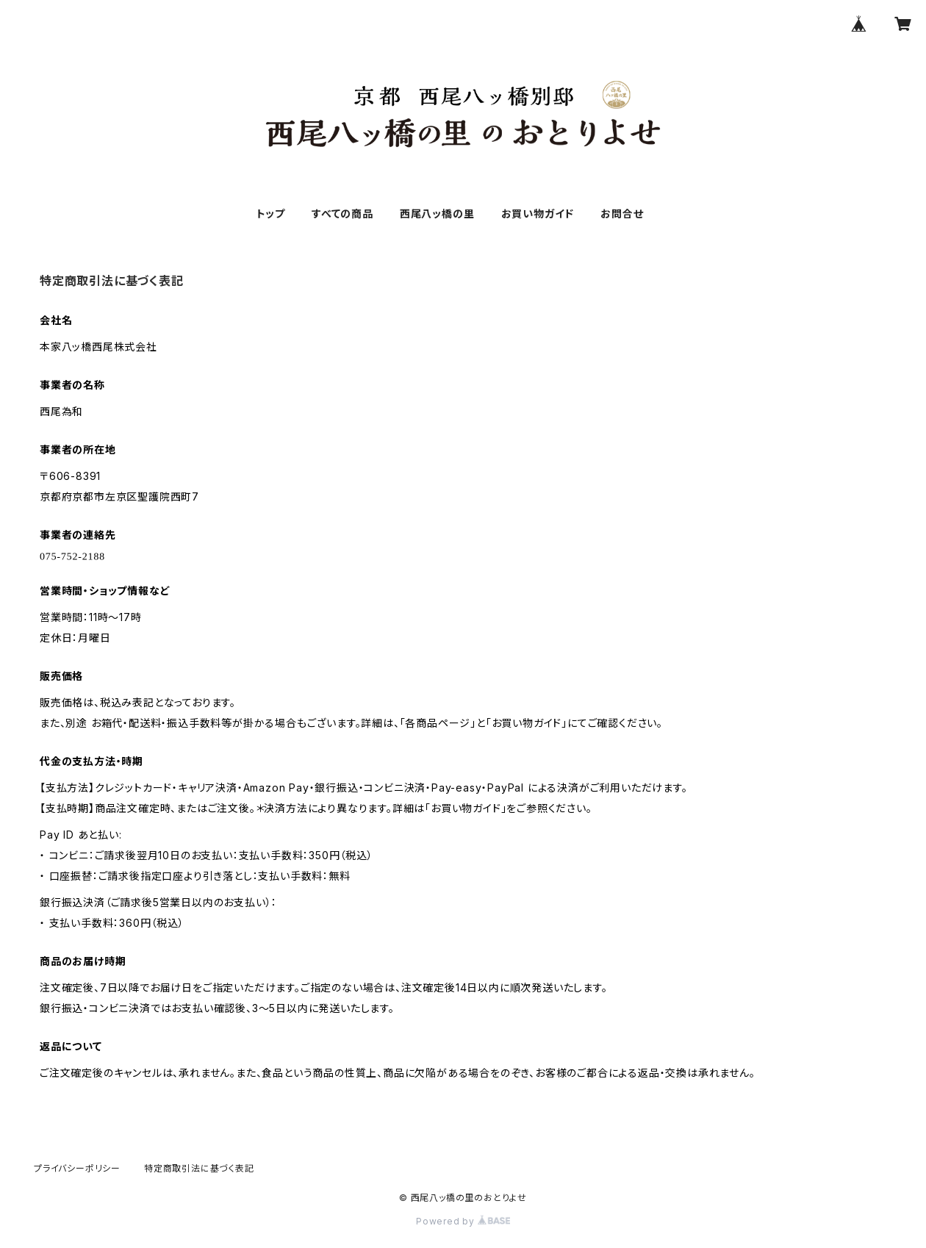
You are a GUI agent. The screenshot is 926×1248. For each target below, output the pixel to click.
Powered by (463, 1221)
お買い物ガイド (538, 213)
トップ (270, 213)
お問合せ (621, 213)
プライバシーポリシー (77, 1168)
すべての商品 (342, 213)
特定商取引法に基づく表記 (199, 1168)
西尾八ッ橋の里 (437, 213)
